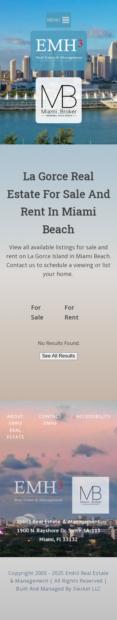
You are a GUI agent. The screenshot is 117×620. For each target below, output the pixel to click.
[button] (53, 20)
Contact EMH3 (50, 419)
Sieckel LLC (87, 588)
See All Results (58, 355)
